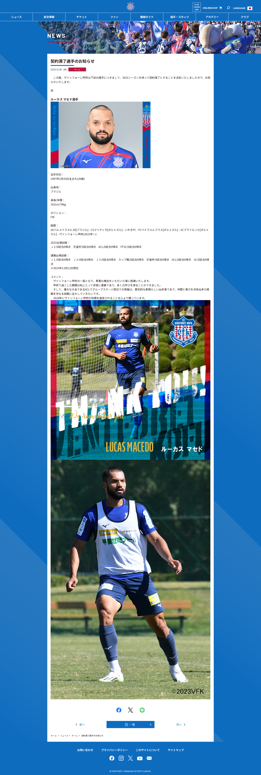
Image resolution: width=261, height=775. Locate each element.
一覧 (132, 724)
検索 (230, 8)
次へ (179, 724)
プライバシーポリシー (114, 750)
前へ (82, 724)
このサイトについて (148, 750)
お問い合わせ (85, 750)
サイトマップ (176, 750)
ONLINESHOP (210, 7)
